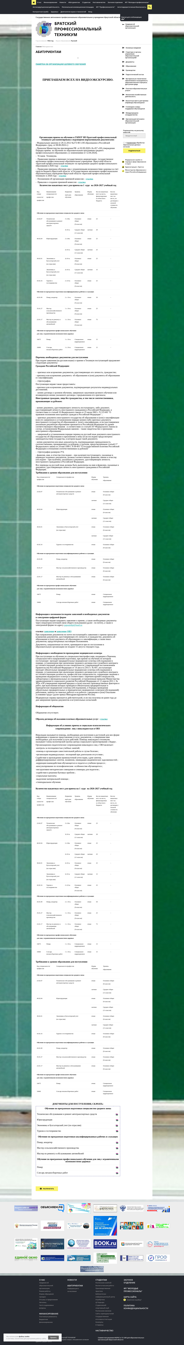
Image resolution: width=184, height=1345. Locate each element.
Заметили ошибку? (134, 1300)
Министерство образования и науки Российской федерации (135, 171)
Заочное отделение (115, 2)
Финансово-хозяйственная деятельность (135, 96)
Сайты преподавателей (105, 1314)
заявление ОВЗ (64, 631)
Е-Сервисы (100, 1325)
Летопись (42, 1302)
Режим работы (45, 1291)
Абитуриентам (74, 2)
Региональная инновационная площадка (78, 7)
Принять (53, 1337)
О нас (39, 2)
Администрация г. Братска (134, 167)
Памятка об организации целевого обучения (61, 64)
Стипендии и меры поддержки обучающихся (135, 108)
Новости (62, 2)
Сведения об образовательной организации (132, 26)
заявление (49, 631)
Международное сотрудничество (131, 114)
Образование (131, 66)
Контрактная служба (40, 12)
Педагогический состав (135, 74)
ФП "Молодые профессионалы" (137, 2)
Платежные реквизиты (48, 1316)
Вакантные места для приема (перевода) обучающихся (136, 102)
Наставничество (99, 2)
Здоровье (54, 12)
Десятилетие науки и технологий (73, 12)
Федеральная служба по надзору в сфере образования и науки (135, 162)
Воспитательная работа (105, 1285)
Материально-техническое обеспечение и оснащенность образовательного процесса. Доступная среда (136, 81)
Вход (90, 12)
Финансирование (50, 2)
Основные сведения (133, 48)
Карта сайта (130, 1297)
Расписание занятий (103, 1283)
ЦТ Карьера (100, 1302)
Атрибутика (100, 1300)
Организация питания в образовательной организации (134, 121)
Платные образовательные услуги (136, 89)
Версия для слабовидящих (131, 17)
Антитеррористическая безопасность (131, 7)
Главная (38, 46)
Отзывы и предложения (48, 1300)
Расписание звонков (103, 1311)
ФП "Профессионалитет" (105, 7)
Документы (130, 62)
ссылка (103, 719)
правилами (131, 143)
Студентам (86, 2)
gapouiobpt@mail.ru (73, 625)
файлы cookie (24, 1336)
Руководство (130, 70)
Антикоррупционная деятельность (46, 7)
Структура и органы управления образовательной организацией (133, 55)
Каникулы (99, 1322)
